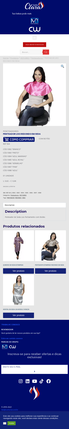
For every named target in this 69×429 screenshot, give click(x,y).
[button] (34, 38)
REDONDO (18, 198)
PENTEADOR (10, 198)
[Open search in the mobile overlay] (34, 52)
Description (9, 205)
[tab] (34, 205)
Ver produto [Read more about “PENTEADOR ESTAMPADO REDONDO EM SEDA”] (50, 271)
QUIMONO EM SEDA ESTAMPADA (13, 265)
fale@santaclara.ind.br (9, 409)
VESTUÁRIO (23, 195)
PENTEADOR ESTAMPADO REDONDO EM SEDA (49, 265)
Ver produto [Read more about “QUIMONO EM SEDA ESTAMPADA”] (18, 271)
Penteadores (11, 131)
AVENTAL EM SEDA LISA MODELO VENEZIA (16, 309)
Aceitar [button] (11, 423)
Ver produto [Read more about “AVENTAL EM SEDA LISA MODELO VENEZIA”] (18, 315)
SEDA (23, 198)
